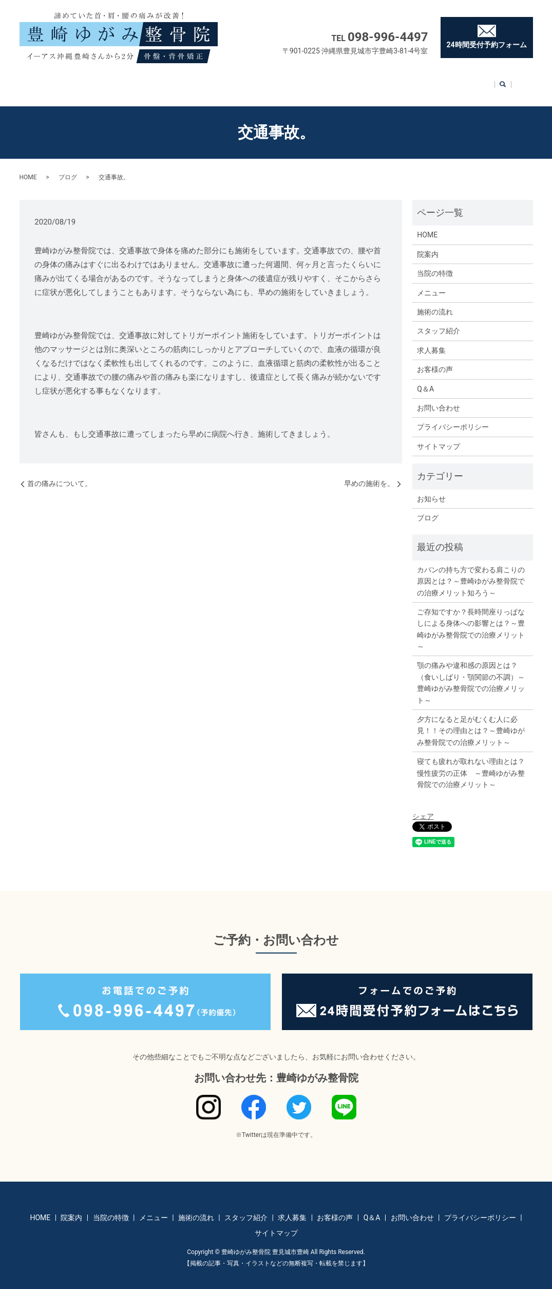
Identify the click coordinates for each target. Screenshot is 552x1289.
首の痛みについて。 (59, 474)
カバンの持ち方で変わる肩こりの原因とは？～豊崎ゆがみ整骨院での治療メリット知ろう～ (471, 571)
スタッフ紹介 (285, 80)
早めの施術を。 (369, 474)
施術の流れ (228, 80)
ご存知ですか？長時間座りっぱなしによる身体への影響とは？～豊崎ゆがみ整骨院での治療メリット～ (471, 619)
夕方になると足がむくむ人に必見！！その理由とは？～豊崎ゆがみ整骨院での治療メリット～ (471, 721)
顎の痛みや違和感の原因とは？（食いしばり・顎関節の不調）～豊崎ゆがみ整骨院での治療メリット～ (471, 672)
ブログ (68, 167)
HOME (44, 80)
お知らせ (431, 489)
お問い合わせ (478, 80)
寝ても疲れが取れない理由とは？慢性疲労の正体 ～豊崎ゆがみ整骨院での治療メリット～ (471, 763)
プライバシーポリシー (453, 417)
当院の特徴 (129, 80)
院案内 (82, 80)
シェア (423, 806)
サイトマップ (438, 437)
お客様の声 (388, 80)
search (517, 81)
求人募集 (337, 80)
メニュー (178, 80)
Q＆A (431, 80)
